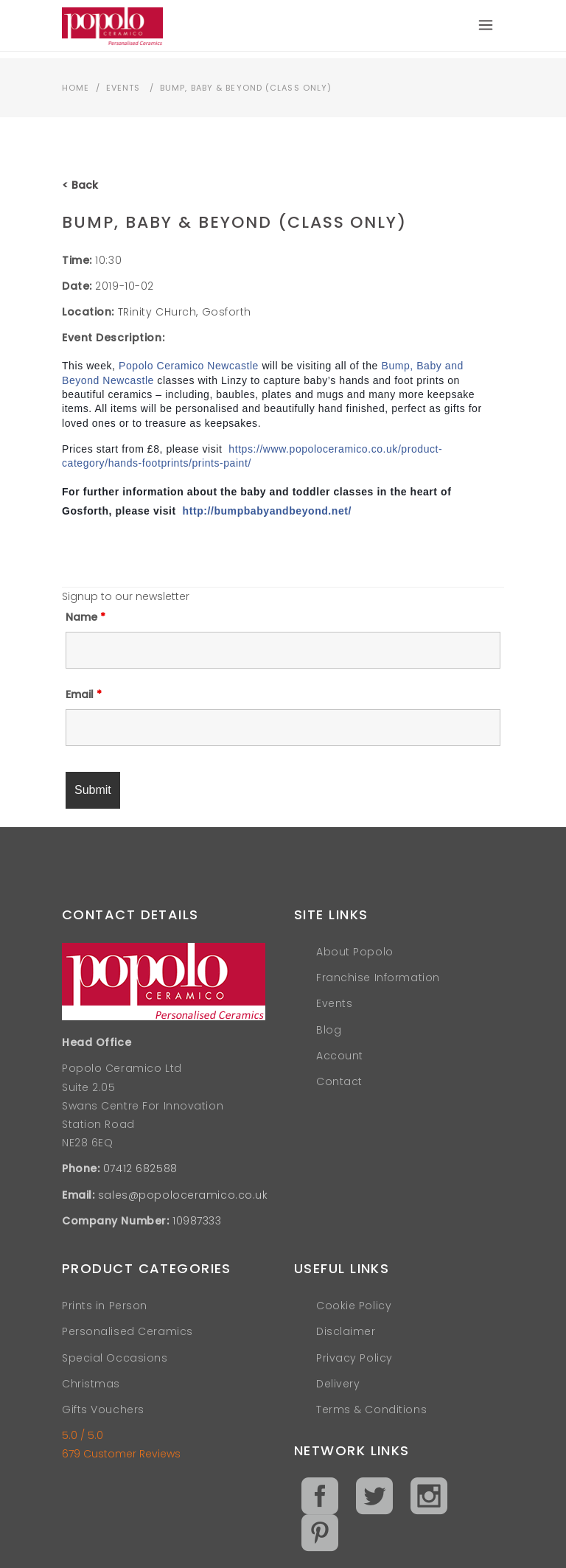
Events (123, 88)
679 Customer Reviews (121, 1453)
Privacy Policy (354, 1358)
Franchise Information (378, 977)
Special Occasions (115, 1358)
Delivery (338, 1383)
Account (339, 1055)
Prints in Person (104, 1305)
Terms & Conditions (371, 1409)
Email (84, 694)
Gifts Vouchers (103, 1409)
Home (75, 88)
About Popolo (355, 951)
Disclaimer (346, 1331)
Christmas (91, 1383)
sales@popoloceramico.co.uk (183, 1195)
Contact (339, 1081)
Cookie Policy (353, 1305)
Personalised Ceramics (127, 1331)
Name (85, 617)
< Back (80, 185)
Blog (328, 1029)
